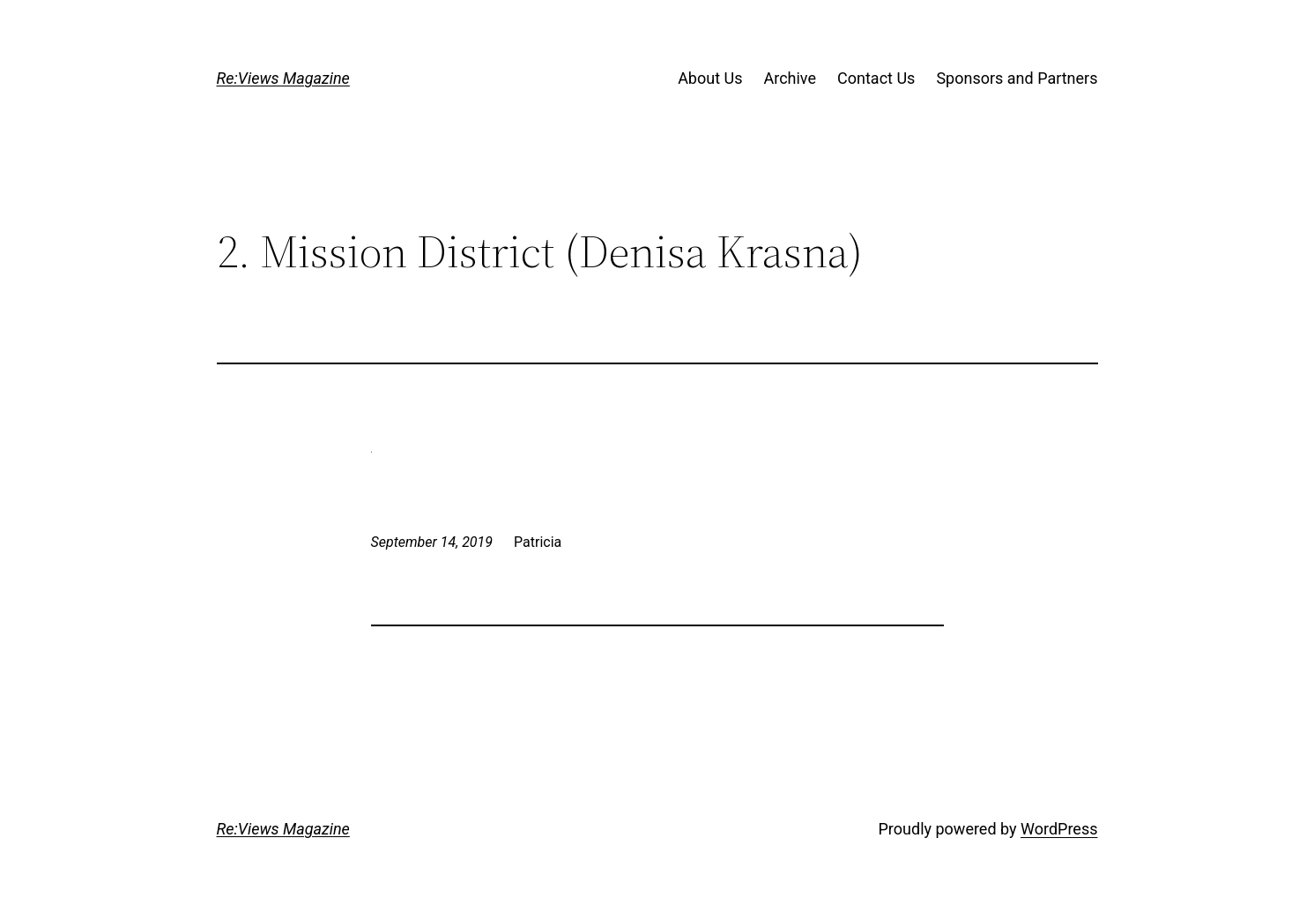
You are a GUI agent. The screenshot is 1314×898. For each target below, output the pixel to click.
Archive (789, 78)
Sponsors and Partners (1016, 78)
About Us (710, 78)
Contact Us (876, 78)
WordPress (1059, 828)
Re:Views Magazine (283, 78)
